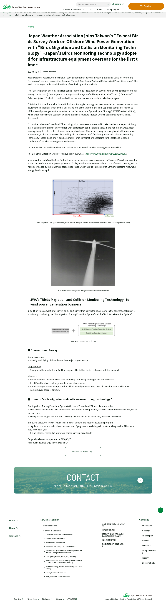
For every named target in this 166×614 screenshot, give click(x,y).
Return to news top (82, 451)
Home (4, 14)
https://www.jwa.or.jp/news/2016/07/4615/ (106, 153)
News (10, 14)
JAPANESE (118, 4)
